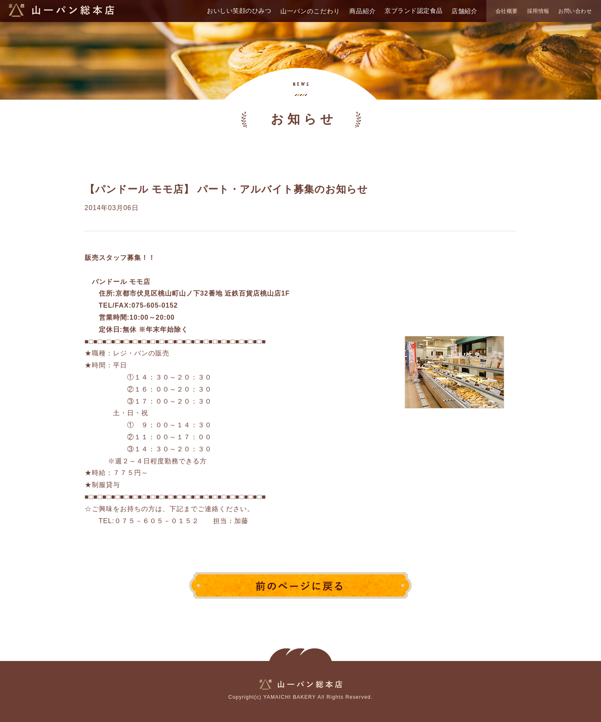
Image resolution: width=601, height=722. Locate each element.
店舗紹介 (464, 11)
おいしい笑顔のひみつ (239, 10)
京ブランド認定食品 (414, 10)
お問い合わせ (575, 11)
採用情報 (538, 11)
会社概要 (507, 11)
